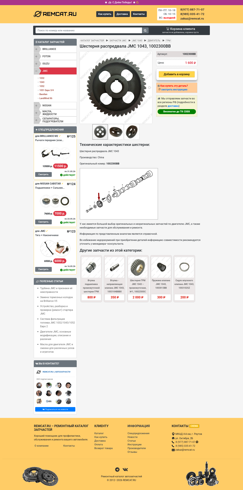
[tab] (55, 49)
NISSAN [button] (46, 105)
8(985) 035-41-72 (192, 14)
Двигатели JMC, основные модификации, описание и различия (55, 335)
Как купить (104, 14)
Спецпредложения (138, 433)
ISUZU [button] (45, 63)
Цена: (161, 62)
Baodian (43, 94)
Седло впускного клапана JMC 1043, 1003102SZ (184, 284)
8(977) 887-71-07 (192, 9)
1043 (41, 82)
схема (194, 426)
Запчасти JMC (118, 40)
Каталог (99, 433)
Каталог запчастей (92, 40)
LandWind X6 (45, 98)
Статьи (132, 440)
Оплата (98, 444)
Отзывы (132, 451)
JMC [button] (45, 70)
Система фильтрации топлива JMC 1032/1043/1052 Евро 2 (57, 322)
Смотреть (43, 174)
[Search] (88, 30)
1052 (41, 86)
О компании (42, 445)
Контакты (139, 14)
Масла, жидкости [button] (49, 113)
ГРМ (168, 40)
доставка (173, 105)
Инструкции (134, 444)
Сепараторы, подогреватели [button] (52, 120)
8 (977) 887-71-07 (187, 442)
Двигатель (154, 40)
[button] (149, 87)
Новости (132, 437)
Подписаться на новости (55, 409)
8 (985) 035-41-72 (185, 445)
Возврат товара (103, 448)
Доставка (122, 14)
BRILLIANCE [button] (49, 49)
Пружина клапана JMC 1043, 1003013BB (161, 284)
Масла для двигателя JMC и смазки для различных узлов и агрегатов (57, 348)
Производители (137, 448)
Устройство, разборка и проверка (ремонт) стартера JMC (56, 310)
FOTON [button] (46, 56)
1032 (41, 78)
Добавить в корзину (177, 74)
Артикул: (161, 54)
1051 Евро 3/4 (46, 90)
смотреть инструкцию (174, 89)
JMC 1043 (137, 40)
